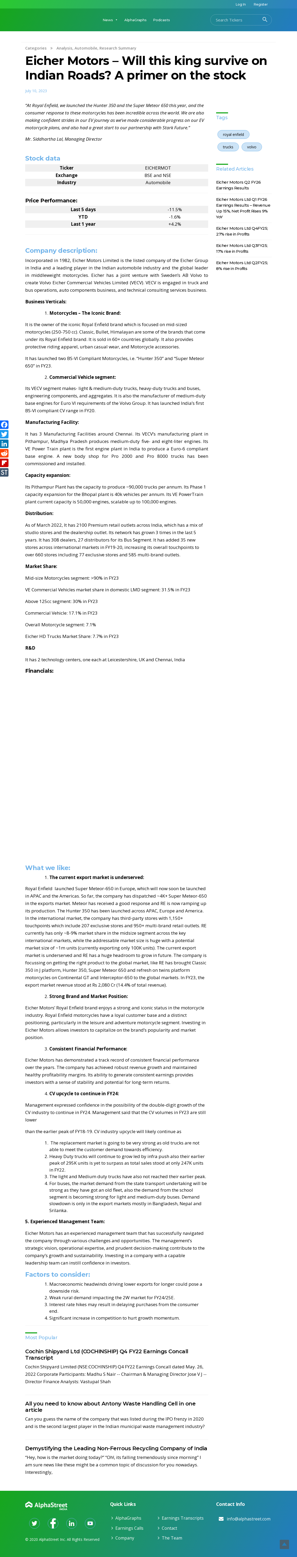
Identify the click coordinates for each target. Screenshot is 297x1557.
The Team (172, 1538)
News (110, 20)
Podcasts (161, 20)
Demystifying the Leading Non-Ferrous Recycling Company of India (116, 1448)
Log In (241, 4)
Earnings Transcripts (183, 1518)
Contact (169, 1528)
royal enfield (233, 134)
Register (261, 4)
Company (124, 1538)
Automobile (86, 48)
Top (284, 1544)
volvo (251, 146)
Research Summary (117, 48)
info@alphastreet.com (248, 1519)
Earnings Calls (129, 1528)
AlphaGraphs (135, 20)
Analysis (64, 48)
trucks (228, 146)
